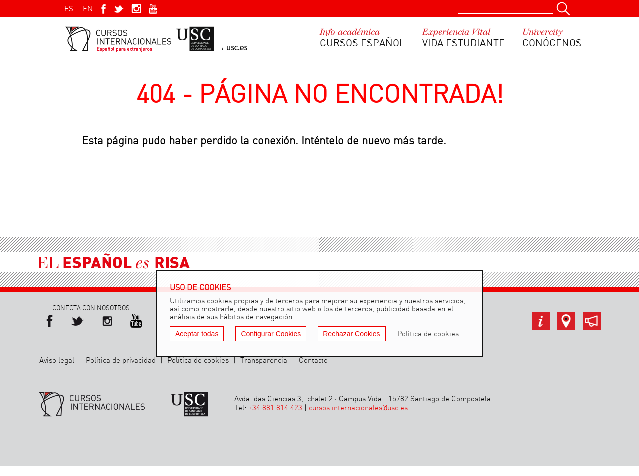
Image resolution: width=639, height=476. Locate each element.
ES (68, 10)
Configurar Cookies (271, 334)
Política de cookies (198, 361)
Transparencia (263, 361)
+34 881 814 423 (275, 408)
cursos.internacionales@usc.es (358, 408)
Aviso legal (56, 361)
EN (88, 10)
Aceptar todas (196, 334)
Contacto (313, 361)
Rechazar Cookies (351, 334)
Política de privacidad (121, 361)
